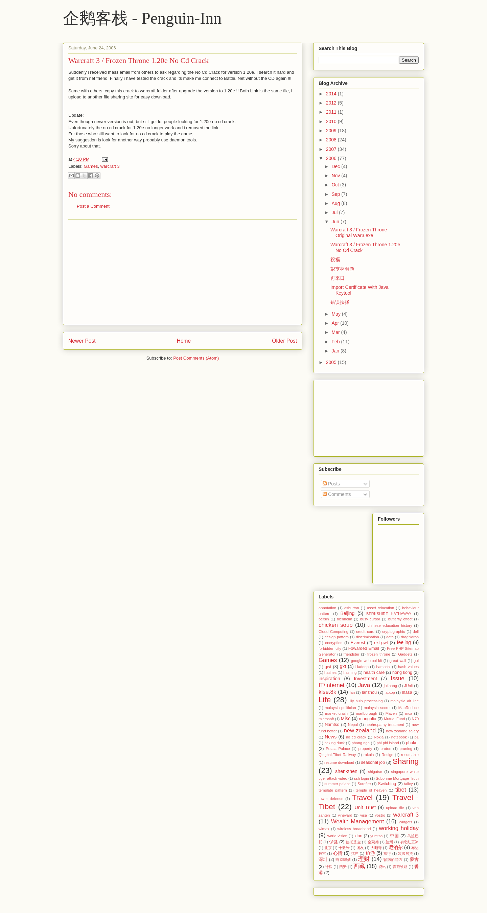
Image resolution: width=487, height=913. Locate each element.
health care (374, 672)
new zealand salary (402, 731)
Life (325, 699)
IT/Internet (331, 685)
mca (408, 713)
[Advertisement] (182, 272)
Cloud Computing (333, 632)
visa (363, 815)
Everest (358, 642)
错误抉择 (339, 302)
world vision (337, 836)
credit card (365, 632)
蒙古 (414, 859)
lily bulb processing (366, 701)
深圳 (323, 859)
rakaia (369, 755)
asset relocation (380, 608)
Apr (335, 323)
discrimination (367, 637)
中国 (394, 836)
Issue (397, 678)
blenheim (344, 619)
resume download (339, 762)
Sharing (406, 761)
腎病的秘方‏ (393, 860)
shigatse (375, 772)
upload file (395, 808)
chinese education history (390, 625)
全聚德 (373, 842)
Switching (387, 783)
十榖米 (344, 848)
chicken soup (336, 625)
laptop (390, 692)
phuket (412, 742)
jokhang (390, 686)
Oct (335, 184)
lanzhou (369, 692)
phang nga (361, 743)
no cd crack (356, 737)
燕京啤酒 (343, 860)
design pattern (337, 637)
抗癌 (354, 853)
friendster (352, 654)
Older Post (284, 341)
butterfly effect (400, 619)
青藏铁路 (400, 867)
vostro (380, 815)
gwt (328, 666)
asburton (351, 608)
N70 (415, 719)
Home (184, 341)
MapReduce (408, 708)
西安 (343, 867)
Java (364, 685)
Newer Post (82, 341)
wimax (324, 829)
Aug (336, 203)
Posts (331, 483)
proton (385, 749)
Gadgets (405, 654)
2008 (332, 139)
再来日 (337, 278)
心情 (338, 853)
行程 (328, 867)
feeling (404, 642)
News (331, 736)
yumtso (376, 836)
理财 (364, 859)
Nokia (379, 737)
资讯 (382, 867)
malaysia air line (405, 701)
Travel (362, 797)
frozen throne (378, 654)
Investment (365, 678)
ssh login (361, 778)
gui (416, 661)
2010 (332, 121)
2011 (332, 112)
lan (352, 692)
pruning (406, 749)
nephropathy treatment (385, 725)
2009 (332, 130)
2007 (332, 149)
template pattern (333, 790)
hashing (349, 672)
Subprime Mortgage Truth (397, 778)
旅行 (387, 853)
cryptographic (393, 632)
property (365, 749)
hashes (330, 672)
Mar (336, 332)
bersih (324, 619)
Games (91, 166)
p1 (417, 737)
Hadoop (362, 667)
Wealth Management (357, 821)
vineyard (345, 815)
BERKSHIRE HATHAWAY (388, 614)
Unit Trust (365, 807)
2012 (332, 103)
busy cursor (370, 619)
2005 (332, 362)
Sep (336, 194)
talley (408, 784)
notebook (399, 737)
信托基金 (353, 842)
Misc (346, 718)
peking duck (334, 743)
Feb (336, 341)
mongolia (367, 718)
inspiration (329, 678)
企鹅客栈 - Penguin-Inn (142, 18)
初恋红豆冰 (409, 842)
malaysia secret (377, 708)
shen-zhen (346, 771)
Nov (336, 175)
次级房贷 (405, 853)
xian (358, 836)
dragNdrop (410, 637)
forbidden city (330, 648)
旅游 (370, 853)
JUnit (408, 686)
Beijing (347, 613)
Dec (336, 166)
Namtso (332, 724)
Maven (391, 713)
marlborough (366, 713)
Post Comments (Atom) (196, 358)
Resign (387, 755)
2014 (332, 93)
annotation (327, 608)
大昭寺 (376, 848)
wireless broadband (354, 829)
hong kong (402, 672)
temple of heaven (371, 790)
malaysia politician (340, 708)
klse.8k (327, 692)
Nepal (353, 725)
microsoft (326, 719)
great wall (398, 661)
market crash (336, 713)
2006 (332, 158)
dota (390, 637)
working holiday (399, 828)
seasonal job (373, 762)
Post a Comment (93, 206)
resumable (410, 755)
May (336, 314)
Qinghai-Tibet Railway (337, 755)
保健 (333, 842)
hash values (408, 667)
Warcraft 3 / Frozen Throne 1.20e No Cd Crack (138, 60)
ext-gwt (381, 642)
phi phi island (388, 743)
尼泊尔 (396, 847)
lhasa (407, 692)
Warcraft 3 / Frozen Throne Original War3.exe (358, 232)
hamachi (383, 667)
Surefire (364, 784)
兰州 (389, 842)
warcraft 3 (110, 166)
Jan (335, 350)
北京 (328, 848)
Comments (337, 494)
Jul (335, 212)
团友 (360, 848)
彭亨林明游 (342, 269)
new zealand (360, 730)
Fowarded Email (363, 648)
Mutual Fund (394, 719)
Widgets (405, 822)
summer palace (337, 784)
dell (416, 632)
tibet (400, 789)
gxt (343, 666)
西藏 (359, 866)
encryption (334, 643)
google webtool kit (366, 661)
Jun (335, 221)
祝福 (335, 259)
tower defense (331, 799)
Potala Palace (338, 749)
